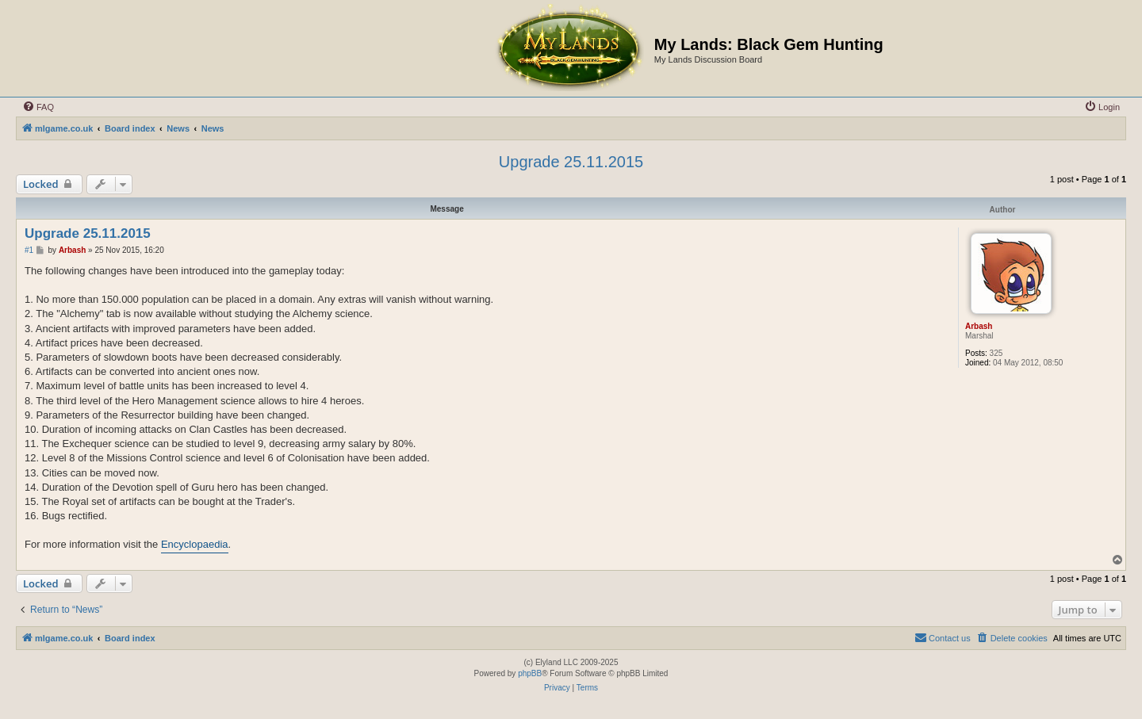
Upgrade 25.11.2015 (571, 161)
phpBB (530, 673)
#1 (29, 250)
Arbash (978, 326)
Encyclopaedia (194, 544)
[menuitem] (38, 107)
